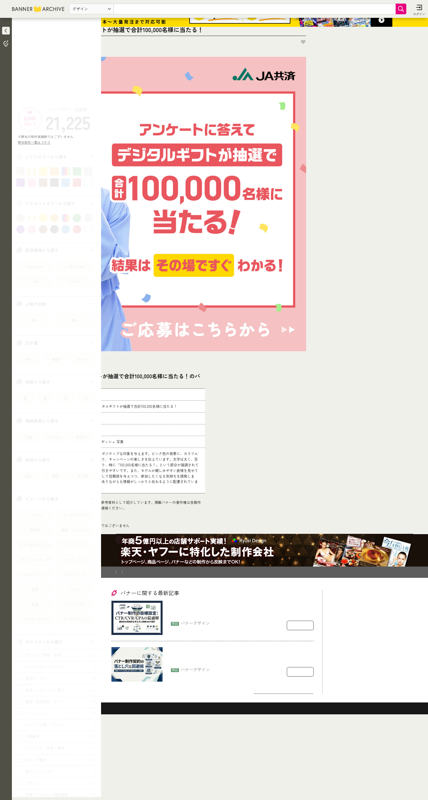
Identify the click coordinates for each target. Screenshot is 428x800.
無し (74, 320)
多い (28, 359)
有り (34, 320)
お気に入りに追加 (386, 71)
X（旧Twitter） (75, 266)
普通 (55, 359)
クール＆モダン (74, 514)
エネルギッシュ (34, 574)
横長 (55, 476)
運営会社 (193, 646)
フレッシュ (75, 544)
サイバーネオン (34, 619)
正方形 (82, 476)
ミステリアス (75, 604)
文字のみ (82, 437)
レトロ (75, 589)
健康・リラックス (75, 529)
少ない (82, 359)
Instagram (35, 266)
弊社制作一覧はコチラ (36, 142)
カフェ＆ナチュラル (35, 544)
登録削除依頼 (169, 646)
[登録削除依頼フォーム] (210, 537)
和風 (34, 604)
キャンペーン (136, 601)
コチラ (150, 563)
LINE (35, 281)
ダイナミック (75, 574)
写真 (28, 437)
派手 (34, 589)
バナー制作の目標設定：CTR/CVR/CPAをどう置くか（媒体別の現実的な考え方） (241, 685)
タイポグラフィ (74, 619)
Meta (75, 281)
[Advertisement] (56, 64)
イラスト (55, 437)
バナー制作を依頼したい (132, 646)
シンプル (35, 514)
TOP (116, 601)
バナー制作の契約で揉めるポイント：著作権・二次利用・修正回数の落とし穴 (241, 732)
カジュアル (75, 559)
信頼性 (34, 529)
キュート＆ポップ (35, 559)
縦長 (28, 476)
